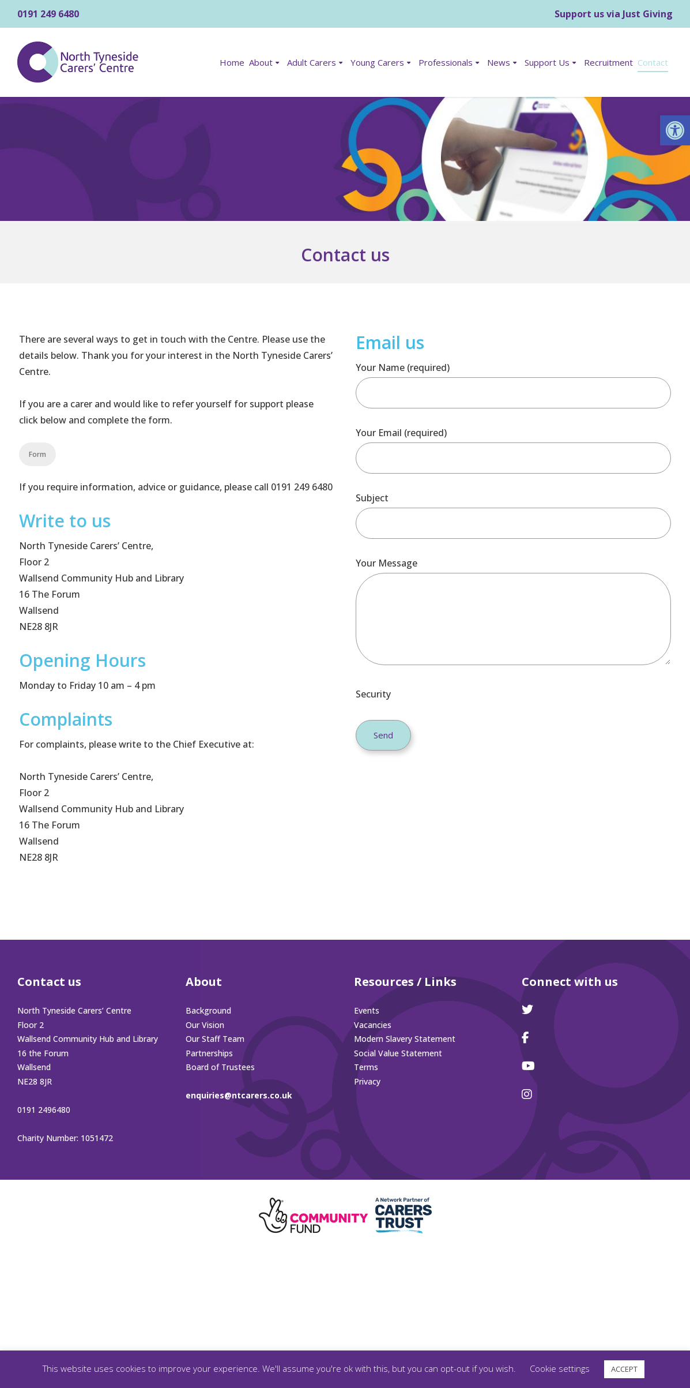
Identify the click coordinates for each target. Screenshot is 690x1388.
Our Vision (205, 1024)
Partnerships (209, 1053)
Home (232, 62)
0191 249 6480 (302, 487)
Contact (653, 62)
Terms (366, 1066)
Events (366, 1010)
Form (37, 454)
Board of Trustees (220, 1066)
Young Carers (377, 62)
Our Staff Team (215, 1038)
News (498, 62)
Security (373, 694)
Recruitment (608, 62)
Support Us (547, 62)
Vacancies (372, 1024)
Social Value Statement (398, 1053)
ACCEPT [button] (624, 1369)
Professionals (445, 62)
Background (208, 1010)
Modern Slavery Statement (404, 1038)
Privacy (367, 1081)
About (261, 62)
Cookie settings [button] (560, 1368)
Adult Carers (311, 62)
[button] (675, 130)
